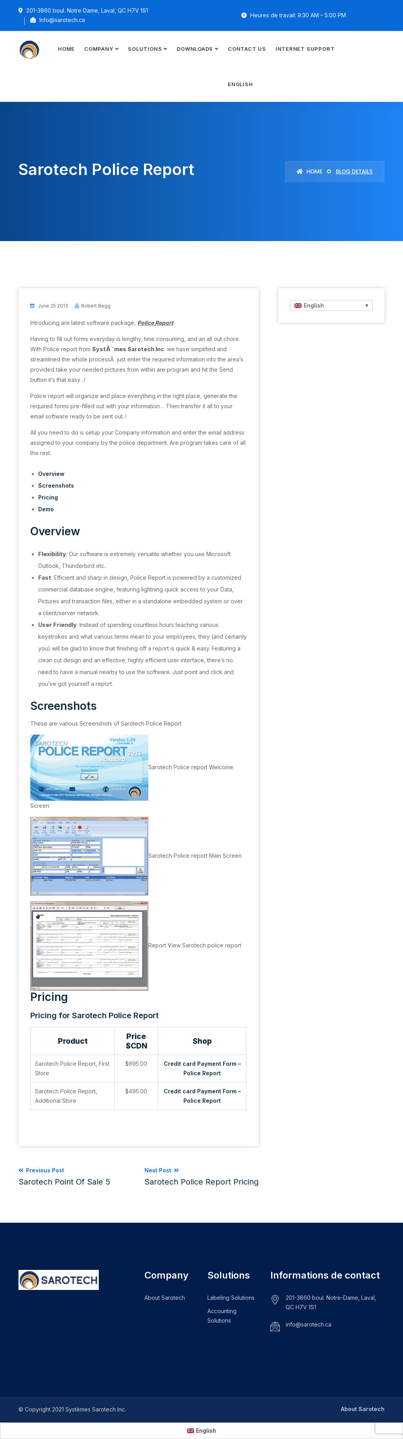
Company (98, 49)
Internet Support (305, 49)
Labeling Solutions (231, 1297)
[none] (331, 305)
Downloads (195, 49)
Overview (51, 473)
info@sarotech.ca (308, 1324)
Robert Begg (96, 306)
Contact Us (247, 49)
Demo (46, 509)
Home (66, 49)
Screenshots (56, 485)
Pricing (48, 497)
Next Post (201, 1177)
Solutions (145, 49)
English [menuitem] (314, 305)
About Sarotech (164, 1297)
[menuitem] (240, 84)
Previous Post (64, 1177)
